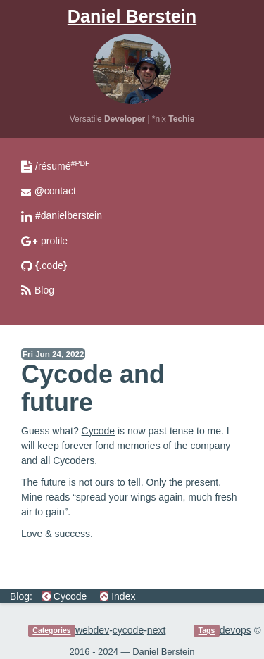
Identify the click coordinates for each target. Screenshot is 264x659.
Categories (51, 631)
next (156, 630)
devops (235, 630)
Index (123, 596)
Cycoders (73, 460)
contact (55, 190)
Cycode (98, 431)
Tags (207, 631)
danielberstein (68, 215)
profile (54, 240)
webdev (92, 630)
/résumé (62, 166)
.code (51, 265)
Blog (44, 290)
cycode (128, 630)
